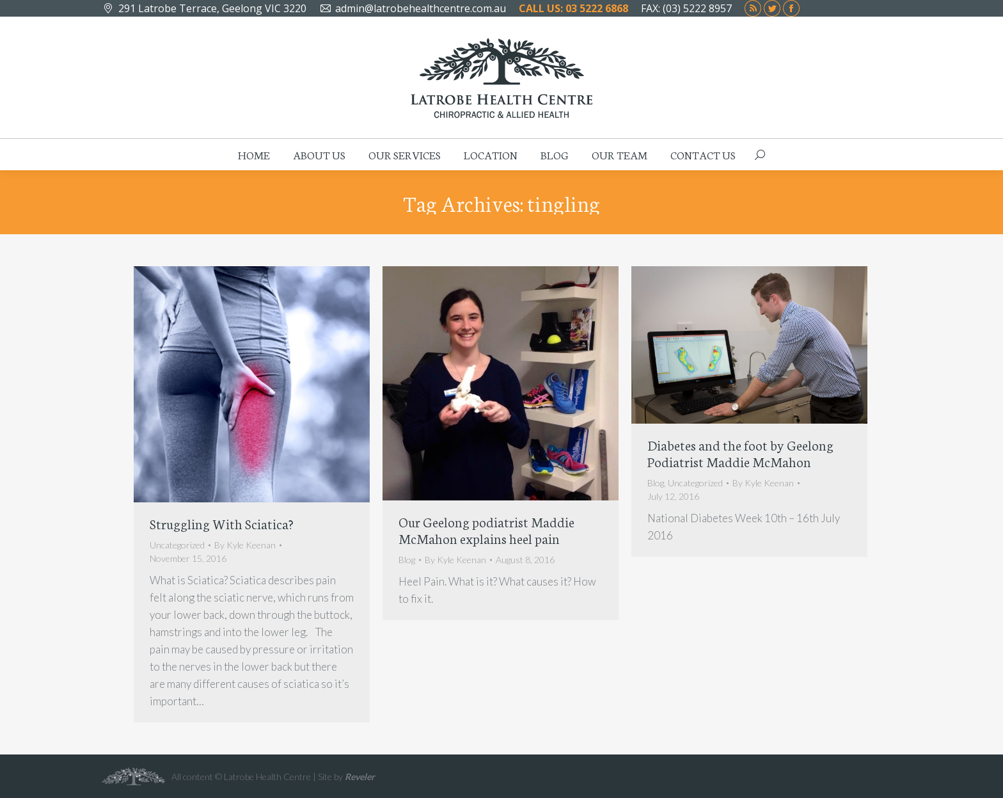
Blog (407, 559)
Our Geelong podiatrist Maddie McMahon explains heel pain (486, 529)
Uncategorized (177, 544)
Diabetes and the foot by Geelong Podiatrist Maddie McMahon (740, 452)
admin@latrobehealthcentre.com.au (420, 8)
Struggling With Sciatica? (222, 523)
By (245, 544)
